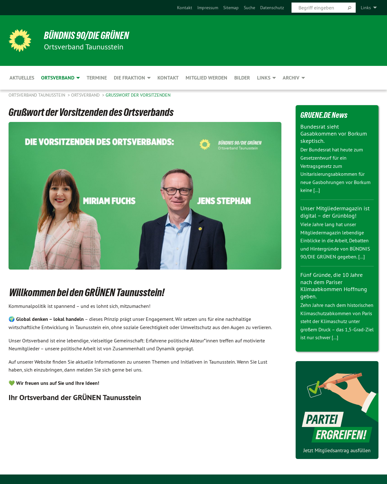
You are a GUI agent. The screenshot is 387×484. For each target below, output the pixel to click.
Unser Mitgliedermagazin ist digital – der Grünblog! (335, 212)
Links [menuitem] (366, 7)
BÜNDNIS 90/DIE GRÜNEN (86, 35)
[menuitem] (184, 7)
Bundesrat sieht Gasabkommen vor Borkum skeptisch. (333, 133)
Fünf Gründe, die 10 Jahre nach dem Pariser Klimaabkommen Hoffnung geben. (333, 285)
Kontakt (184, 7)
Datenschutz (272, 7)
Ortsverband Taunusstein (37, 95)
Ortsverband (86, 95)
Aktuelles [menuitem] (21, 77)
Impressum (207, 7)
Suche (249, 7)
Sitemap (231, 7)
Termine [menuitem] (97, 77)
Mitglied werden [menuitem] (206, 77)
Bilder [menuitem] (242, 77)
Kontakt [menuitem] (168, 77)
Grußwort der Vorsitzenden (138, 95)
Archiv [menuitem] (291, 77)
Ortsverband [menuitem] (57, 77)
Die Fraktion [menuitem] (129, 77)
